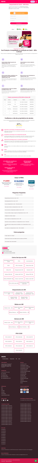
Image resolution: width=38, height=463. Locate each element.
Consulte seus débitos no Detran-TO (6, 424)
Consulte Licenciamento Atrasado (25, 371)
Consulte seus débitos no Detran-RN (25, 408)
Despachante (12, 358)
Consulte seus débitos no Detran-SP (25, 405)
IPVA (19, 261)
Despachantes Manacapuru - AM (29, 293)
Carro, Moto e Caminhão (6, 249)
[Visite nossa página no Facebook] (3, 400)
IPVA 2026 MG (19, 337)
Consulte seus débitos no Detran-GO (6, 417)
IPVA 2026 (2, 392)
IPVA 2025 (2, 390)
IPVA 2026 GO (19, 345)
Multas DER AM (8, 274)
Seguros (21, 382)
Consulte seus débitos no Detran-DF (6, 405)
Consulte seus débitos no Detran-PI (6, 421)
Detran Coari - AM (8, 322)
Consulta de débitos (5, 358)
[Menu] (36, 1)
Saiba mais (30, 449)
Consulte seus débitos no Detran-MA (25, 415)
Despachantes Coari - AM (8, 293)
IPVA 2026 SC (29, 341)
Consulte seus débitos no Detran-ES (25, 411)
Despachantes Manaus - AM (13, 298)
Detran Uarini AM (19, 278)
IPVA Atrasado (3, 393)
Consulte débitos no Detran (24, 365)
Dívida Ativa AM (29, 265)
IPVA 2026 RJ (19, 341)
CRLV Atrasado (19, 265)
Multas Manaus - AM (13, 312)
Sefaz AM (8, 270)
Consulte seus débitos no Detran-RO (25, 419)
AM (16, 358)
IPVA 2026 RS (8, 341)
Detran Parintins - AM (24, 326)
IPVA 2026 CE (29, 345)
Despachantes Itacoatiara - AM (19, 293)
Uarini (19, 358)
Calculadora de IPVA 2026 (8, 261)
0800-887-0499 (5, 375)
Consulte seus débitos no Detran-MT (6, 418)
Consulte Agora (19, 23)
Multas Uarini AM (29, 278)
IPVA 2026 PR (29, 337)
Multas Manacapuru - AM (29, 308)
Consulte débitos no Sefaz (24, 368)
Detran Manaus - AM (13, 326)
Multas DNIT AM (19, 274)
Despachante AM (19, 270)
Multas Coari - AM (8, 308)
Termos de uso (23, 25)
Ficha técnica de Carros (23, 381)
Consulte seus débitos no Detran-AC (6, 415)
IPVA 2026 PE (19, 350)
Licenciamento (29, 261)
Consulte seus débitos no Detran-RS (25, 406)
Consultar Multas (22, 375)
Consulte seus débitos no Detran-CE (6, 412)
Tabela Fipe (22, 379)
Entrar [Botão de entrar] (32, 1)
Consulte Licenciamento (23, 369)
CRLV (8, 265)
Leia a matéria (6, 186)
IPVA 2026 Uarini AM (13, 283)
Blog (2, 387)
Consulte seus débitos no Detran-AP (6, 414)
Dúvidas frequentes (5, 376)
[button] (19, 198)
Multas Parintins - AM (24, 312)
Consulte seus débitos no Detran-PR (6, 408)
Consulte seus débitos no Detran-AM (25, 412)
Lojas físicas (4, 373)
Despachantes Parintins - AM (24, 298)
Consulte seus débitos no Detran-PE (6, 411)
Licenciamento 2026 (23, 374)
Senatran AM (29, 270)
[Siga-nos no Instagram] (5, 400)
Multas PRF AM (29, 274)
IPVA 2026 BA (8, 345)
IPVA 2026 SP (8, 337)
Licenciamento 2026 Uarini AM (24, 283)
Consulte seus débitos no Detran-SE (25, 421)
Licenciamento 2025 (23, 372)
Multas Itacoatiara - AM (19, 308)
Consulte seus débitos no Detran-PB (25, 418)
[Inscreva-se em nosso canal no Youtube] (7, 400)
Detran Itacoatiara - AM (19, 322)
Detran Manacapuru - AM (29, 322)
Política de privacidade (18, 25)
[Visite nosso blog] (1, 400)
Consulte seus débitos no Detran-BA (25, 409)
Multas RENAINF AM (8, 278)
